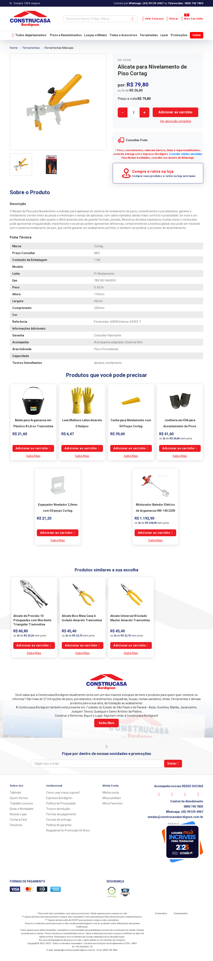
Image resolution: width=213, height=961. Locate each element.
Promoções (179, 35)
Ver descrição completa (175, 121)
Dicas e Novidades (21, 808)
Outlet (196, 35)
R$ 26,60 (135, 90)
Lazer (164, 35)
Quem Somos (19, 798)
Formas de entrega (58, 819)
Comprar (175, 112)
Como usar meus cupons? (63, 792)
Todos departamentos (29, 35)
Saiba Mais (33, 456)
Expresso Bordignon (59, 798)
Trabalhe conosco (21, 803)
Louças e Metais (95, 35)
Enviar (173, 763)
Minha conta (111, 792)
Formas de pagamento (61, 814)
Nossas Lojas (18, 814)
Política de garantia (58, 825)
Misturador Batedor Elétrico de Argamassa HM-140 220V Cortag (155, 510)
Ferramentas (149, 35)
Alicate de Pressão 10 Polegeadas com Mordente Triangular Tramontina (32, 620)
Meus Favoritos (113, 803)
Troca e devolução (58, 808)
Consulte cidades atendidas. (186, 154)
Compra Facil (18, 819)
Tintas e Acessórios (123, 35)
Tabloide (15, 792)
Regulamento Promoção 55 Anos (68, 830)
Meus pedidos (112, 798)
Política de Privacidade (61, 803)
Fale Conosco (153, 18)
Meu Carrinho (192, 18)
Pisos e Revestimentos (66, 35)
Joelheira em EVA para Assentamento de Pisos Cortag (179, 426)
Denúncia (16, 825)
